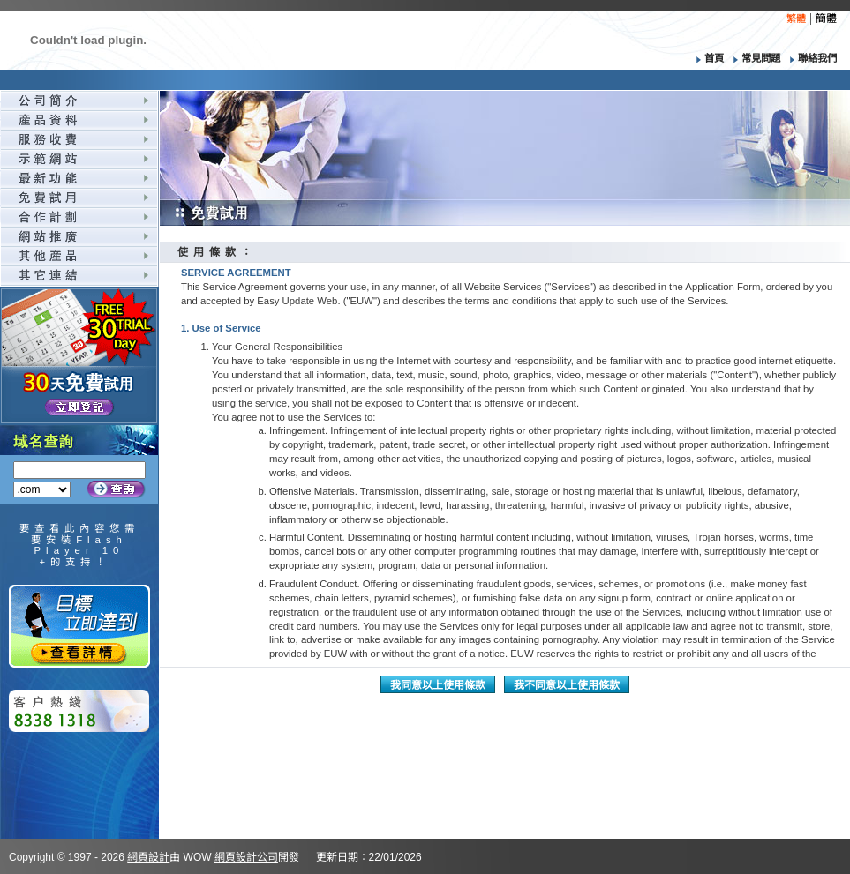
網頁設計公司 (246, 857)
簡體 (826, 18)
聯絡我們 (810, 58)
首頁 (706, 58)
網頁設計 (148, 857)
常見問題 (754, 58)
